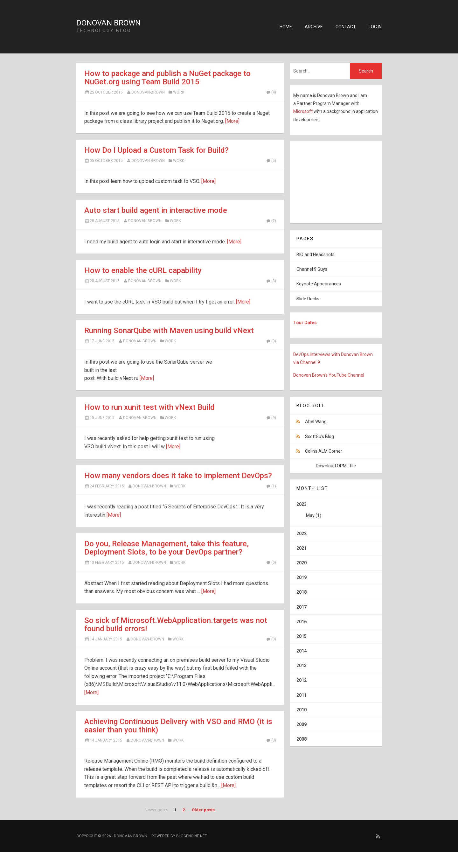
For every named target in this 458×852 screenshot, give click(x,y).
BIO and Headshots (315, 254)
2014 (301, 650)
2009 (301, 724)
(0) (271, 341)
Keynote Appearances (318, 283)
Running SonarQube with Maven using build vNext (169, 330)
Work (178, 92)
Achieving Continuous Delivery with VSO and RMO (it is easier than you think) (178, 725)
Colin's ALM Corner (323, 451)
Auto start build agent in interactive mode (155, 210)
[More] (232, 121)
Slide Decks (307, 298)
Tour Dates (305, 322)
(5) (271, 160)
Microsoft (303, 111)
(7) (271, 221)
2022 (301, 533)
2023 (335, 512)
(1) (271, 486)
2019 (301, 577)
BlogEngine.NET (191, 836)
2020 (301, 562)
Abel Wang (316, 421)
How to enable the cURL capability (143, 270)
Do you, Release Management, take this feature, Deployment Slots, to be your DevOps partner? (166, 547)
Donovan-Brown (148, 92)
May (310, 515)
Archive (314, 26)
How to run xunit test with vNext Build (149, 407)
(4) (271, 92)
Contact (346, 26)
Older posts (203, 809)
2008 (301, 739)
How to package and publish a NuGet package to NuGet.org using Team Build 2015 (167, 77)
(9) (271, 418)
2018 (301, 592)
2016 (301, 621)
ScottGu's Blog (319, 436)
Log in (375, 26)
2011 (301, 695)
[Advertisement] (330, 181)
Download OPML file (336, 465)
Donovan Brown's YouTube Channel (328, 375)
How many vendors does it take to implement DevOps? (178, 475)
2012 (301, 680)
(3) (271, 281)
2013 (301, 665)
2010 (301, 709)
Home (286, 26)
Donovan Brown (108, 22)
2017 (301, 607)
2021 (301, 548)
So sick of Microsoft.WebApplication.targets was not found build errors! (175, 624)
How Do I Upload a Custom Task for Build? (156, 150)
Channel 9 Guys (311, 269)
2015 (301, 636)
